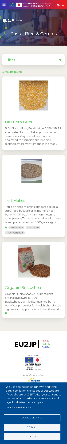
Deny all (32, 427)
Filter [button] (33, 59)
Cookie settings (32, 417)
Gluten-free (16, 227)
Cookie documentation (18, 407)
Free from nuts (15, 232)
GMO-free (33, 227)
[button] (58, 5)
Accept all (32, 436)
